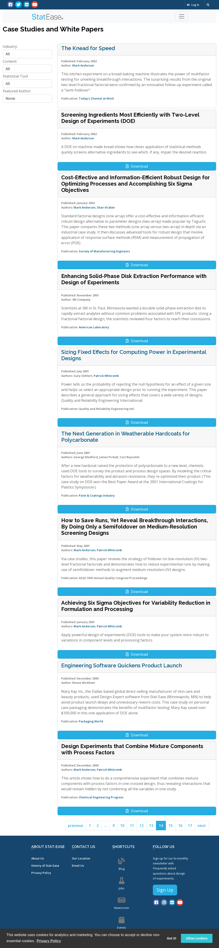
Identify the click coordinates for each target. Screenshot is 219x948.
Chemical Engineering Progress (101, 797)
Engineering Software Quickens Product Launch (121, 665)
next (202, 825)
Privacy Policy (41, 873)
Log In (193, 5)
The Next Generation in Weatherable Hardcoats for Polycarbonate (125, 437)
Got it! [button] (171, 938)
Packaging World (91, 721)
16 (180, 825)
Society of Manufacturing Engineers (104, 251)
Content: (10, 61)
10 (122, 825)
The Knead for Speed (88, 48)
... (105, 825)
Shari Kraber (106, 207)
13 (151, 825)
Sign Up (165, 890)
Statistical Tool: (15, 76)
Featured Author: (17, 91)
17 (190, 825)
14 (161, 825)
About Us (37, 858)
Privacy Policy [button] (49, 941)
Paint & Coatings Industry (97, 495)
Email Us (78, 866)
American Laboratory (94, 327)
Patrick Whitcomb (106, 376)
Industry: (10, 46)
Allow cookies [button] (197, 938)
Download (137, 166)
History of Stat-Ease (45, 866)
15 (171, 825)
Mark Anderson (83, 65)
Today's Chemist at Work (96, 98)
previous (75, 825)
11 (132, 825)
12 (142, 825)
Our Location (81, 858)
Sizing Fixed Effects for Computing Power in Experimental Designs (133, 355)
